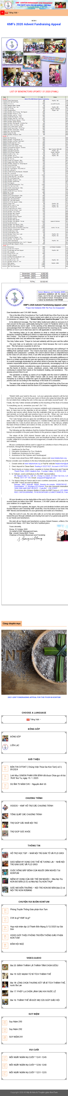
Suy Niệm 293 (15, 1021)
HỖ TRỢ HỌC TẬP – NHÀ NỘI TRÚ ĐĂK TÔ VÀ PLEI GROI (37, 853)
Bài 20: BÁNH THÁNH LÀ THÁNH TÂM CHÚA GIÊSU (34, 965)
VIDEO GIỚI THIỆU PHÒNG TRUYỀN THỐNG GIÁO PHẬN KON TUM (36, 936)
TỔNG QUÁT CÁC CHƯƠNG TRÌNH (26, 814)
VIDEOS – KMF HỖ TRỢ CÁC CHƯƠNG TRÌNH (31, 805)
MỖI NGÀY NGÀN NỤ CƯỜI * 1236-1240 (27, 1065)
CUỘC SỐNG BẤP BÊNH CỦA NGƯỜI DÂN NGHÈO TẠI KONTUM (35, 871)
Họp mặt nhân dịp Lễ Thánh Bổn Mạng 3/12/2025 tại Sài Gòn (36, 927)
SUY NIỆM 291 (16, 1037)
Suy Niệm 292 (15, 1029)
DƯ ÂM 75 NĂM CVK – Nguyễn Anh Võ (28, 784)
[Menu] (2, 13)
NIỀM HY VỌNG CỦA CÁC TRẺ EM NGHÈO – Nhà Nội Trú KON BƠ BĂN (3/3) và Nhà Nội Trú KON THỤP (36, 880)
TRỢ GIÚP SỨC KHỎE (20, 831)
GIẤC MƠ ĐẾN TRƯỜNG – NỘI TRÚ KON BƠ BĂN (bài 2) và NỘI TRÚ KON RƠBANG (37, 889)
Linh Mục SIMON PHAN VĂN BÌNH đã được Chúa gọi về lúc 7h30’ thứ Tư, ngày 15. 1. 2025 (38, 776)
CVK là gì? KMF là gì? (20, 918)
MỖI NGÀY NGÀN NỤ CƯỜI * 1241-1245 (27, 1057)
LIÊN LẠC (14, 745)
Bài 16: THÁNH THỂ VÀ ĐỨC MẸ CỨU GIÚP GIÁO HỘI (35, 1000)
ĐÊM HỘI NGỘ (17, 944)
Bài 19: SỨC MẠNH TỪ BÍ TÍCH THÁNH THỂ (30, 974)
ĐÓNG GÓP (15, 736)
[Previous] (2, 663)
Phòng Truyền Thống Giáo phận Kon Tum (29, 909)
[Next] (65, 663)
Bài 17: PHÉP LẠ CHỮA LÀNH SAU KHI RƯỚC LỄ (33, 991)
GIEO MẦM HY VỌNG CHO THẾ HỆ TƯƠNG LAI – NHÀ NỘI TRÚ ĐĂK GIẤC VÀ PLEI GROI (37, 863)
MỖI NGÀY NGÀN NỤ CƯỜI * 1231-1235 (27, 1072)
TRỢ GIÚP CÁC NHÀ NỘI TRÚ (24, 823)
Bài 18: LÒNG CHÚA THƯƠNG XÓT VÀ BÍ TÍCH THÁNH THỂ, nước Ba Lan (37, 984)
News (34, 21)
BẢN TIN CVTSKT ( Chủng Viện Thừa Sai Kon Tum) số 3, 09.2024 (36, 768)
